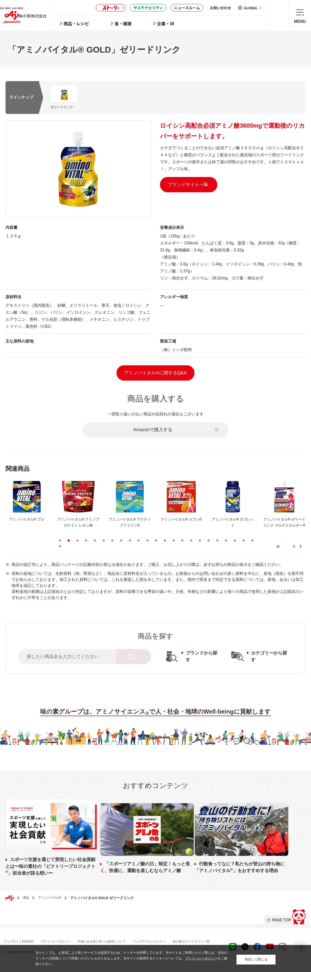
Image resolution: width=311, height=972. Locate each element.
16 (191, 540)
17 (200, 540)
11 (147, 540)
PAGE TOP (284, 915)
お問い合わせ (220, 7)
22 (243, 540)
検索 (277, 15)
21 (235, 540)
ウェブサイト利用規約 (22, 941)
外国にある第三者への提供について (117, 941)
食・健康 (139, 23)
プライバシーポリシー (64, 941)
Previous (294, 546)
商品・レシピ (93, 23)
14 (173, 540)
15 (182, 540)
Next (300, 546)
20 (226, 540)
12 (156, 540)
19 (217, 540)
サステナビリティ (148, 7)
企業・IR (182, 23)
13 (165, 540)
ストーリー (110, 8)
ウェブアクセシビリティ (171, 941)
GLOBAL (253, 7)
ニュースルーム (187, 7)
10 (139, 540)
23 (252, 540)
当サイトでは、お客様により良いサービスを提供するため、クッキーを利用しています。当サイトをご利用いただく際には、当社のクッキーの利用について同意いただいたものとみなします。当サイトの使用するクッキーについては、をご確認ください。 (131, 958)
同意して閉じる (256, 958)
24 (60, 546)
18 (209, 540)
